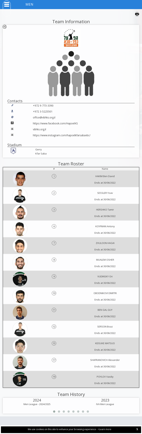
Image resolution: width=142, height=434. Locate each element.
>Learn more (104, 429)
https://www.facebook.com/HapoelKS (55, 123)
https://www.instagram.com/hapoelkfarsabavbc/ (61, 135)
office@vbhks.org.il (44, 117)
